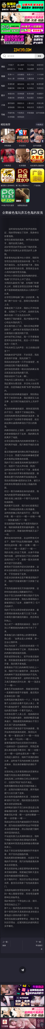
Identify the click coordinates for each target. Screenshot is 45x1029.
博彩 (3, 66)
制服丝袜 (11, 88)
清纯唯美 (20, 98)
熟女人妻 (11, 78)
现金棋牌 (30, 69)
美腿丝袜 (11, 98)
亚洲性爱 (11, 84)
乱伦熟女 (30, 88)
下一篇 (39, 946)
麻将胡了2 (11, 69)
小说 (3, 105)
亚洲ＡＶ (11, 74)
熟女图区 (30, 98)
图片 (3, 95)
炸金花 (20, 69)
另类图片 (40, 98)
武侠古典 (40, 103)
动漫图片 (40, 93)
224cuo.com (22, 50)
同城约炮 (11, 113)
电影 (3, 85)
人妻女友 (30, 103)
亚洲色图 (20, 93)
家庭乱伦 (20, 103)
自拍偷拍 (20, 74)
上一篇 (6, 944)
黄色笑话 (30, 107)
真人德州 (20, 65)
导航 (3, 114)
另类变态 (40, 88)
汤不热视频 (40, 113)
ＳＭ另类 (40, 78)
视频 (3, 76)
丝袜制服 (20, 78)
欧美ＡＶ (30, 74)
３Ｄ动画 (40, 74)
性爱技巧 (40, 107)
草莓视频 (30, 113)
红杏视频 (11, 117)
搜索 (39, 56)
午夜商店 (20, 113)
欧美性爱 (40, 84)
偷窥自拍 (11, 93)
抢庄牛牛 (40, 69)
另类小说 (20, 107)
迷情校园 (11, 107)
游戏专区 (40, 65)
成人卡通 (30, 84)
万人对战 (30, 65)
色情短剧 (20, 117)
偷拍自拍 (20, 84)
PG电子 (11, 65)
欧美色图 (30, 93)
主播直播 (30, 78)
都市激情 (11, 103)
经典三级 (20, 88)
